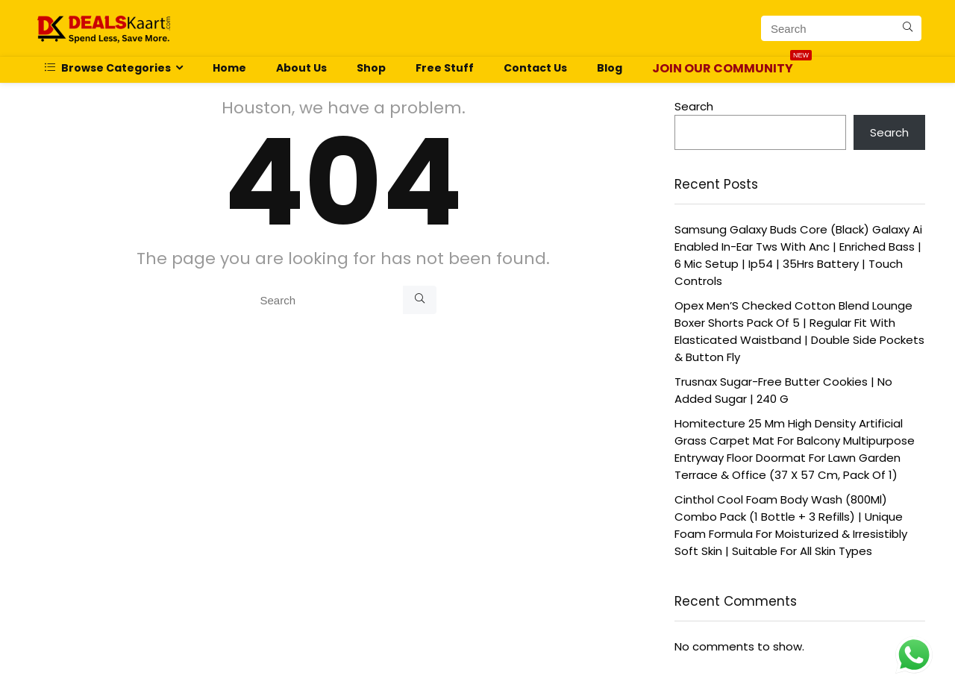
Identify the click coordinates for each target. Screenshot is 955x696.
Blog (609, 67)
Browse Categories (108, 67)
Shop (371, 67)
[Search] (907, 28)
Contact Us (535, 67)
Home (229, 67)
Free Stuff (445, 67)
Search (693, 106)
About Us (301, 67)
